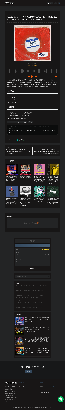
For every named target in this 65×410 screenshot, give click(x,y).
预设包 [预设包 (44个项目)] (41, 307)
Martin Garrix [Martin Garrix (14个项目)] (19, 295)
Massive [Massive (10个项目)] (26, 295)
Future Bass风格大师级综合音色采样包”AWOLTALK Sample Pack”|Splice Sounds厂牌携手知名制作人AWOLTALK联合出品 (53, 180)
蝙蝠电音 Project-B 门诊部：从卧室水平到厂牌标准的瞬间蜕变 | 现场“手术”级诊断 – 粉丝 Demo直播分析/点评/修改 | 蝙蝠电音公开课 (37, 340)
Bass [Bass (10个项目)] (25, 285)
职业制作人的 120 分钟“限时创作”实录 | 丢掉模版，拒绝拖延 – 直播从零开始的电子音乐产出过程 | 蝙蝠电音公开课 (37, 329)
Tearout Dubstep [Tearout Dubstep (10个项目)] (26, 300)
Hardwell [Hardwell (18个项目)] (34, 290)
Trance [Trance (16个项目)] (40, 300)
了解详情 (37, 371)
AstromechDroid (11, 14)
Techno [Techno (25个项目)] (34, 300)
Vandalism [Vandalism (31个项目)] (18, 302)
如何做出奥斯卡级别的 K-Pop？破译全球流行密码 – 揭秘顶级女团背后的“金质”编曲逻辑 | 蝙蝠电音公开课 (37, 319)
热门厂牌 (30, 13)
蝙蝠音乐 (11, 130)
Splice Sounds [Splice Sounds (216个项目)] (39, 297)
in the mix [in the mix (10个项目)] (30, 292)
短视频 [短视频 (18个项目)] (18, 307)
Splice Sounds (11, 122)
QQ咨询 (32, 269)
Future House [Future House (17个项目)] (27, 290)
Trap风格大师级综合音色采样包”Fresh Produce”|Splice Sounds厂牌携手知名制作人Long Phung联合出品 (18, 151)
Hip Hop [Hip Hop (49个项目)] (40, 290)
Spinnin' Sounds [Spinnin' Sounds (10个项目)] (25, 297)
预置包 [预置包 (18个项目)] (35, 307)
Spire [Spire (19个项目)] (32, 297)
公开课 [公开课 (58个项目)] (40, 302)
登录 (38, 223)
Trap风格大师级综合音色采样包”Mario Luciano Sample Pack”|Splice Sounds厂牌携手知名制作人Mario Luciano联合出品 (12, 202)
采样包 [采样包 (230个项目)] (29, 307)
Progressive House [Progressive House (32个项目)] (39, 295)
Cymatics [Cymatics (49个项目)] (31, 285)
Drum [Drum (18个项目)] (45, 285)
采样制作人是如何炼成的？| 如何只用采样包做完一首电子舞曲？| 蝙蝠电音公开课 (11, 178)
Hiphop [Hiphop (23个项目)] (18, 292)
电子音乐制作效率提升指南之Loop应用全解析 (25, 177)
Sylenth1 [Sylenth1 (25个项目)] (18, 300)
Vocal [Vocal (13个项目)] (25, 302)
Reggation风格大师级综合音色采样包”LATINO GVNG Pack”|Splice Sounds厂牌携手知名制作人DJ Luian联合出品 (39, 179)
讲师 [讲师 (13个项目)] (23, 307)
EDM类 (19, 13)
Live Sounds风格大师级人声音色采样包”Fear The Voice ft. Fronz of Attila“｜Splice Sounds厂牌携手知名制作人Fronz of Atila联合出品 (46, 151)
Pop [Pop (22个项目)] (32, 295)
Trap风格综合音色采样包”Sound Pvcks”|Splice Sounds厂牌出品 (39, 200)
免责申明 (21, 386)
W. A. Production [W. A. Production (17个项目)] (32, 302)
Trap (18, 122)
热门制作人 (24, 13)
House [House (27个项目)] (24, 292)
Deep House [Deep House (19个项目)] (38, 285)
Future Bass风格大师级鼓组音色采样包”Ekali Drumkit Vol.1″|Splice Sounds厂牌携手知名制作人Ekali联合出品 (53, 201)
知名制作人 (23, 122)
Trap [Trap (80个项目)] (45, 300)
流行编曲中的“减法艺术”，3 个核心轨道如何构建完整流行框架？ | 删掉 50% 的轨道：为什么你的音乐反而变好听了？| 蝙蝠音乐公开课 (37, 350)
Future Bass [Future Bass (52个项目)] (19, 290)
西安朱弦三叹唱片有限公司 (24, 407)
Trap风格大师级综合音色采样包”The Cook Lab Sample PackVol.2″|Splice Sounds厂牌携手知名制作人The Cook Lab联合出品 (25, 202)
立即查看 (28, 371)
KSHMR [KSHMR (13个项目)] (37, 292)
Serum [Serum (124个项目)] (18, 297)
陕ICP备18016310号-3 (46, 407)
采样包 (30, 122)
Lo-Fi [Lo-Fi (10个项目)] (42, 292)
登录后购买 (33, 245)
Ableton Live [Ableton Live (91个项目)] (19, 285)
